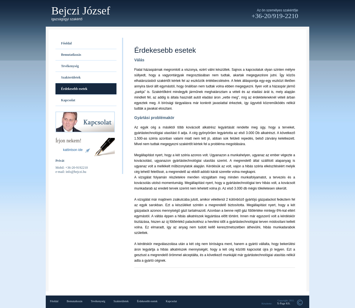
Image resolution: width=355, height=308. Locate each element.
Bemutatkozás (71, 55)
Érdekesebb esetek (74, 89)
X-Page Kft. (283, 303)
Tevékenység (70, 66)
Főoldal (66, 43)
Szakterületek (71, 77)
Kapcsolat (68, 100)
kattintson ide (73, 150)
